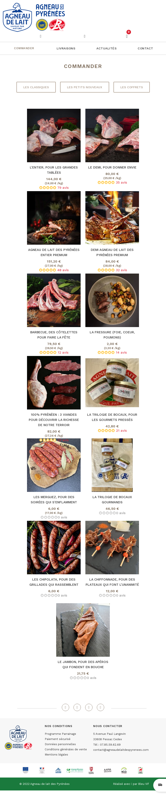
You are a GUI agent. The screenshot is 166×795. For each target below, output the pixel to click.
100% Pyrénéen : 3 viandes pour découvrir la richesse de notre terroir (54, 420)
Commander (24, 48)
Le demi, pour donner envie (112, 167)
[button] (65, 48)
